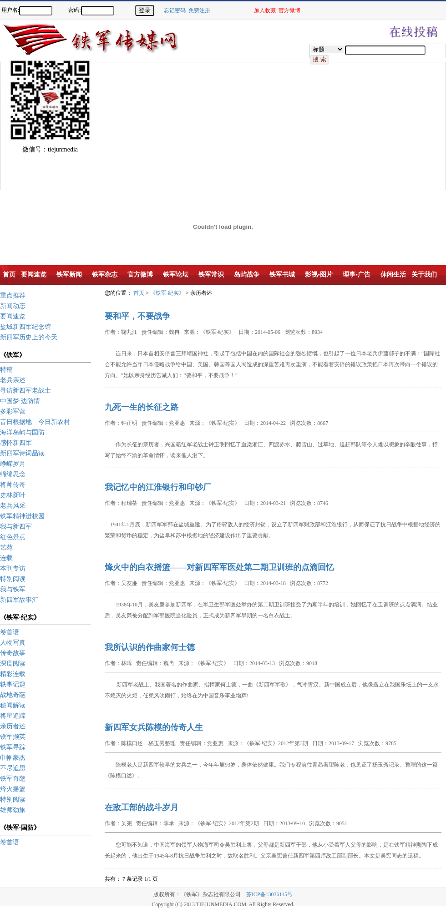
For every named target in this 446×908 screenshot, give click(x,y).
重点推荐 (12, 295)
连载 (6, 558)
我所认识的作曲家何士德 (150, 647)
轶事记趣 (12, 684)
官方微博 (289, 10)
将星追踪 (12, 715)
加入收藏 (265, 10)
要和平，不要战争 (137, 316)
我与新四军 (16, 526)
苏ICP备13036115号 (269, 894)
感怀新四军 (16, 442)
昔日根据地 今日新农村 (35, 422)
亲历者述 (12, 726)
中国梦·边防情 (20, 401)
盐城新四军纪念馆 (25, 326)
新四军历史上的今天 (28, 337)
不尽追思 (12, 768)
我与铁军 (12, 589)
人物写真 (12, 642)
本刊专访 (12, 568)
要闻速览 (12, 316)
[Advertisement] (128, 126)
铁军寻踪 (12, 747)
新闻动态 (12, 306)
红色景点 (12, 537)
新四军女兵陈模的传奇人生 (154, 727)
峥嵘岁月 (12, 463)
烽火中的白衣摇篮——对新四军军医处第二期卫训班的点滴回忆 (219, 567)
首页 (138, 293)
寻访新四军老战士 (25, 390)
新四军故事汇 (19, 599)
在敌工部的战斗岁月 (141, 807)
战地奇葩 (12, 694)
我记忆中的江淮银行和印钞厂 (158, 487)
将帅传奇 (12, 484)
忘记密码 (175, 10)
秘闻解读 (12, 705)
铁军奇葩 (12, 778)
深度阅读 (12, 663)
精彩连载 (12, 674)
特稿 (6, 369)
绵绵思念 (12, 474)
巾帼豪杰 (12, 757)
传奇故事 (12, 653)
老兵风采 (12, 505)
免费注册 (199, 10)
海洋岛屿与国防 (22, 432)
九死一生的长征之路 (141, 407)
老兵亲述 (12, 380)
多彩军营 (12, 411)
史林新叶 (12, 495)
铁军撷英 (12, 736)
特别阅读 (12, 578)
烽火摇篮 (12, 789)
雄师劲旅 (12, 810)
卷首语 (9, 632)
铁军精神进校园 (22, 516)
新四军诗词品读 (22, 453)
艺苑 (6, 547)
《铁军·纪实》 (167, 293)
